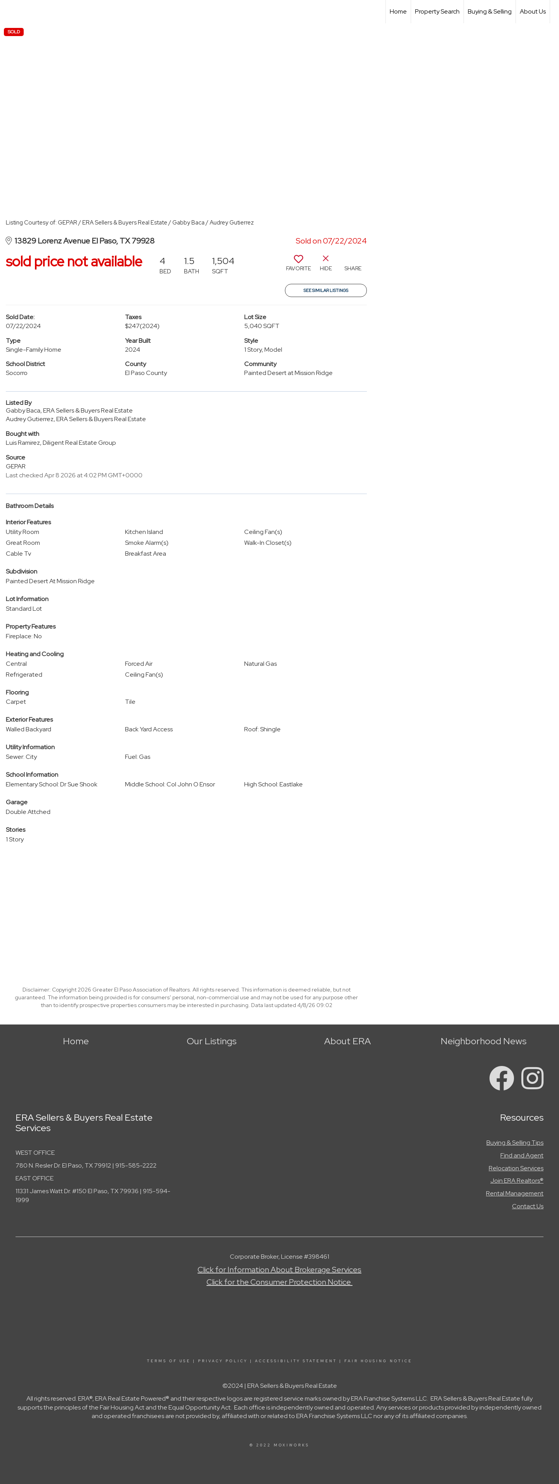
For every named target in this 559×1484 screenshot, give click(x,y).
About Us (533, 11)
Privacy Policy (223, 1361)
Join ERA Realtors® (516, 1180)
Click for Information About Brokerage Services (279, 1270)
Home (398, 11)
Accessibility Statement (296, 1361)
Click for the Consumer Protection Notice (279, 1282)
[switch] (298, 266)
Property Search (437, 11)
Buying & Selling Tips (514, 1142)
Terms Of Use (169, 1361)
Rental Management (514, 1193)
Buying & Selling (490, 11)
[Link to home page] (10, 11)
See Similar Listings (326, 290)
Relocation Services (516, 1168)
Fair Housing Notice (378, 1361)
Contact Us (527, 1206)
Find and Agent (521, 1155)
